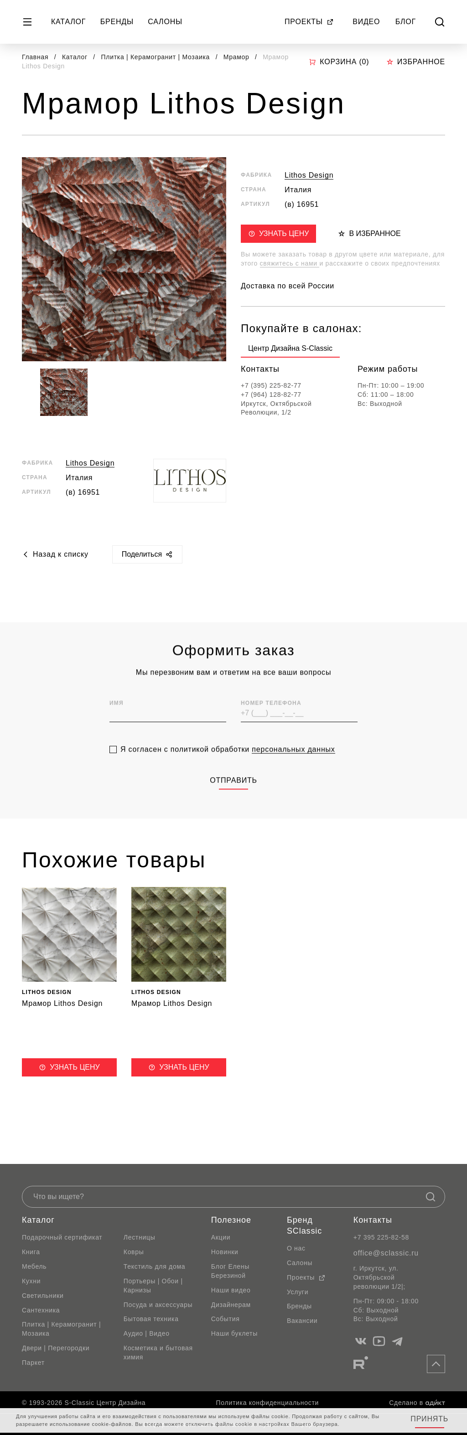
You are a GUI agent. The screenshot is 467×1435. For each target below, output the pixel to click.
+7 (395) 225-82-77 (271, 385)
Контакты (372, 1220)
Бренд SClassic (304, 1225)
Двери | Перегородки (55, 1348)
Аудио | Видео (147, 1333)
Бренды (117, 22)
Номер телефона (271, 720)
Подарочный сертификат (62, 1237)
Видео (366, 22)
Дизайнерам (231, 1304)
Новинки (225, 1252)
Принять (429, 1419)
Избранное (415, 62)
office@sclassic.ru (386, 1253)
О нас (296, 1248)
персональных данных (293, 765)
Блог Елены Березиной (230, 1271)
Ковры (134, 1252)
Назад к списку (55, 554)
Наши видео (231, 1290)
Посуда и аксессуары (158, 1304)
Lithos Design (90, 463)
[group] (290, 350)
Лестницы (140, 1237)
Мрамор (237, 57)
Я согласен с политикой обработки (227, 766)
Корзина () (339, 61)
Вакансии (302, 1320)
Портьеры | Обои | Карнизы (153, 1285)
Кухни (31, 1281)
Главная (35, 57)
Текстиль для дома (155, 1266)
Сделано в (417, 1402)
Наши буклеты (234, 1333)
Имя (116, 720)
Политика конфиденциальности (267, 1402)
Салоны (165, 22)
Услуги (297, 1292)
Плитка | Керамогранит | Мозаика (156, 57)
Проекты (309, 22)
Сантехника (41, 1310)
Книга (31, 1252)
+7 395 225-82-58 (381, 1237)
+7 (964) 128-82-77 (271, 394)
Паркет (33, 1362)
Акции (221, 1237)
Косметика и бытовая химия (158, 1352)
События (225, 1318)
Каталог (68, 22)
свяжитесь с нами (290, 263)
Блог (405, 22)
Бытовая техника (151, 1318)
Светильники (43, 1295)
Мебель (34, 1266)
